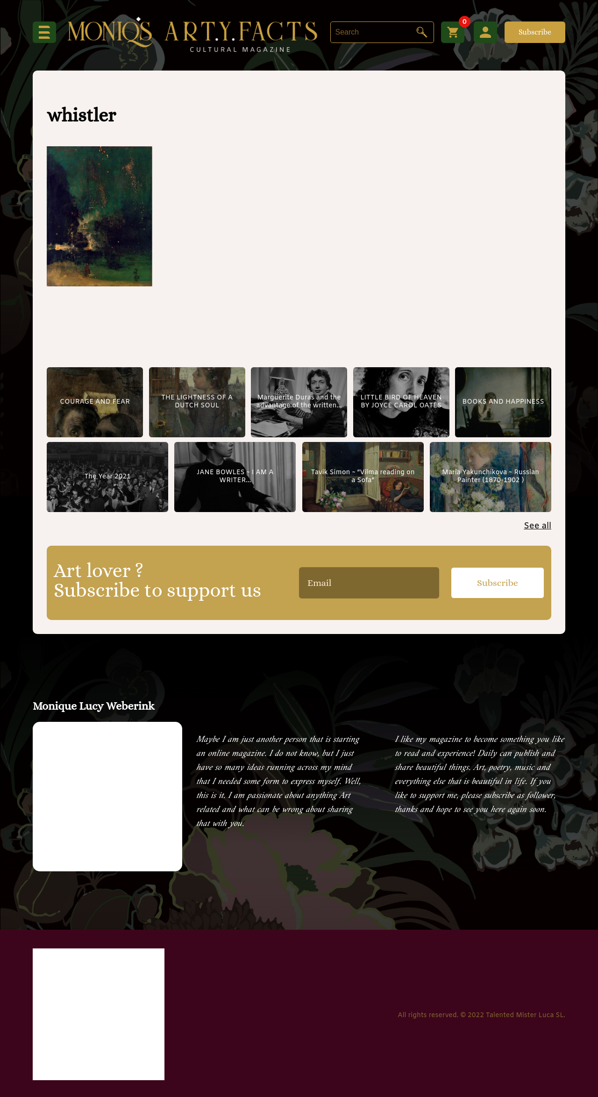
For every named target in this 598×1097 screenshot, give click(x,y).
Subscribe (535, 32)
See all (537, 526)
